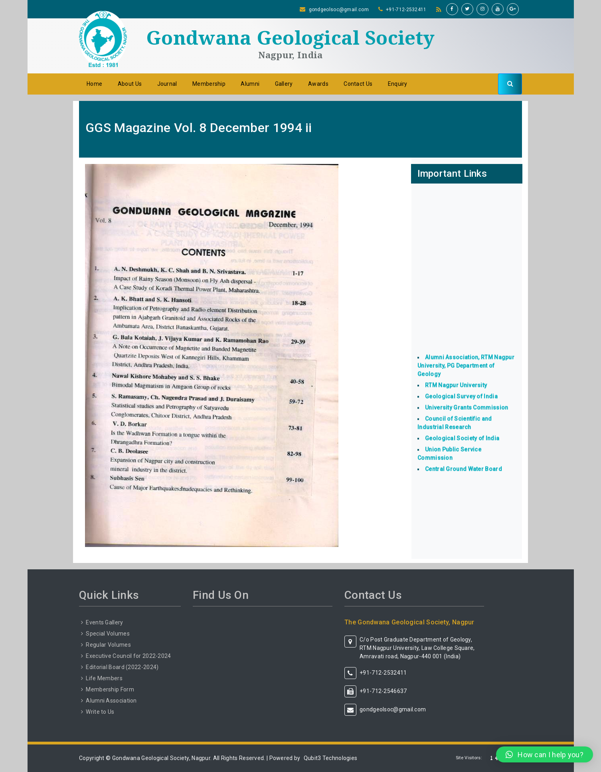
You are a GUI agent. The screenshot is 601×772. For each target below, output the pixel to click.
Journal (167, 84)
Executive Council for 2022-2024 (128, 656)
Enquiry (397, 84)
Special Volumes (108, 633)
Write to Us (100, 712)
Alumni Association (111, 700)
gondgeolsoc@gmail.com (339, 9)
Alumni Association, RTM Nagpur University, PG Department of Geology (465, 374)
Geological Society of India (462, 447)
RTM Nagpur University (456, 394)
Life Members (104, 678)
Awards (318, 84)
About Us (130, 84)
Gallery (284, 84)
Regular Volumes (108, 645)
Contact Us (358, 84)
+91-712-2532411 (406, 9)
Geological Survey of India (461, 405)
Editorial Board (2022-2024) (122, 667)
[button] (544, 754)
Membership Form (110, 689)
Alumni (250, 84)
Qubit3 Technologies (331, 758)
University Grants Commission (466, 416)
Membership (208, 84)
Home (94, 84)
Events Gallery (104, 622)
